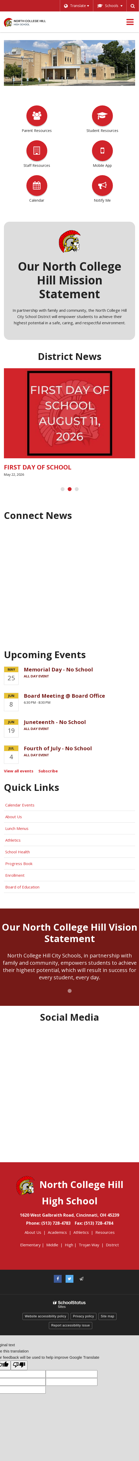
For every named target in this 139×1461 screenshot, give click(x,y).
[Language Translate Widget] (76, 5)
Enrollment (15, 875)
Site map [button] (107, 1316)
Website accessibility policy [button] (45, 1316)
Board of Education (22, 887)
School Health (17, 851)
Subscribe (48, 770)
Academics (57, 1232)
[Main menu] (130, 21)
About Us (13, 816)
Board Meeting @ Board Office (64, 695)
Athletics (13, 840)
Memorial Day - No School (58, 669)
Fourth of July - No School (58, 748)
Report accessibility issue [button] (70, 1325)
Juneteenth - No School (55, 722)
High (69, 1244)
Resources (105, 1232)
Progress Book (18, 863)
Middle (52, 1244)
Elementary (30, 1244)
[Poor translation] (19, 1365)
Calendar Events (20, 805)
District (112, 1244)
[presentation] (63, 489)
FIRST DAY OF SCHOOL (37, 467)
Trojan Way (89, 1244)
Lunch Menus (16, 828)
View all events (18, 770)
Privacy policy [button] (83, 1316)
